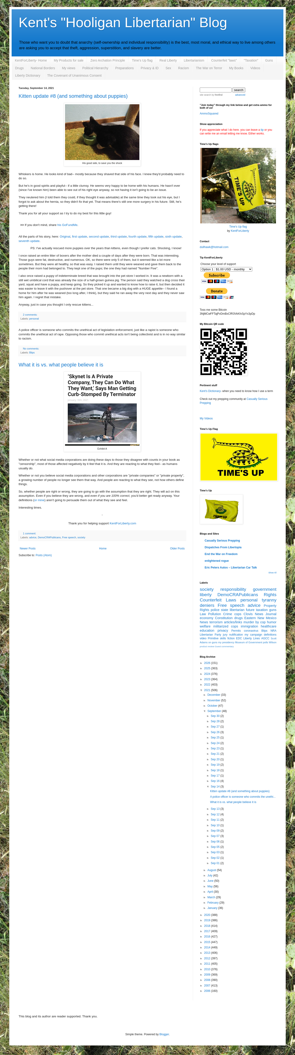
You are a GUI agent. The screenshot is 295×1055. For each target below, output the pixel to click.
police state (219, 610)
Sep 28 (215, 721)
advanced (240, 95)
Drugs (19, 68)
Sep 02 (215, 857)
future (250, 610)
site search (205, 95)
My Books (236, 68)
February (213, 902)
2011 (207, 963)
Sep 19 (215, 764)
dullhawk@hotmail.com (214, 247)
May (210, 886)
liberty (206, 594)
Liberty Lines (251, 638)
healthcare (268, 626)
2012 (207, 958)
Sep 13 (215, 808)
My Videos (206, 418)
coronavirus (251, 630)
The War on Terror (209, 68)
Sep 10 (215, 825)
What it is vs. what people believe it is (61, 365)
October (212, 705)
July (210, 875)
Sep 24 (215, 743)
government (264, 589)
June (210, 880)
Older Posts (177, 548)
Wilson (272, 642)
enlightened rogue (217, 560)
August (212, 870)
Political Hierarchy (95, 68)
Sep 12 (215, 814)
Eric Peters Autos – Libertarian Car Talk (231, 567)
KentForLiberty (240, 230)
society (81, 537)
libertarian (237, 610)
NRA (273, 630)
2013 (207, 952)
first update (79, 236)
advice (32, 537)
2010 (207, 969)
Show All (272, 573)
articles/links (233, 622)
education (207, 630)
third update (119, 236)
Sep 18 (215, 770)
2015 (207, 942)
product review (207, 646)
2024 (207, 674)
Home (103, 548)
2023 (207, 679)
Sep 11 (215, 819)
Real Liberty (168, 60)
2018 (207, 926)
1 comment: (29, 533)
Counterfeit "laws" (224, 60)
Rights (270, 594)
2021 (207, 690)
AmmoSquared (209, 113)
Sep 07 (215, 836)
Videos (255, 68)
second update (99, 236)
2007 (207, 985)
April (210, 891)
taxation (262, 610)
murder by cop (254, 622)
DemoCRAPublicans (49, 537)
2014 (207, 947)
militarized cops (225, 626)
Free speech (69, 537)
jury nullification (233, 634)
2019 (207, 920)
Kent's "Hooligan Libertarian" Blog (123, 22)
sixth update (173, 236)
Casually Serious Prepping (222, 540)
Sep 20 (215, 759)
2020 (207, 915)
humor (271, 622)
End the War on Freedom (221, 554)
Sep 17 (215, 775)
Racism (183, 68)
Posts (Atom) (44, 555)
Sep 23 (215, 748)
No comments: (31, 348)
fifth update (155, 236)
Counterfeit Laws (218, 600)
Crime (227, 614)
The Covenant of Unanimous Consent (74, 75)
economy (206, 618)
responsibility (233, 589)
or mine (39, 500)
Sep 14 (215, 786)
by (216, 95)
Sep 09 (215, 830)
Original (65, 236)
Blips (32, 352)
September (214, 711)
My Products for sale (69, 60)
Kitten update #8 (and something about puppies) (73, 96)
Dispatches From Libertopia (223, 547)
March (211, 897)
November (214, 700)
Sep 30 (215, 716)
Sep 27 (215, 726)
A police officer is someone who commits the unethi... (242, 796)
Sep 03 (215, 852)
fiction (231, 638)
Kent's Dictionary (210, 391)
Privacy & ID (150, 68)
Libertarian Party (210, 634)
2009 (207, 974)
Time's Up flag (142, 60)
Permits (236, 630)
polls (265, 642)
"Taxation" (251, 60)
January (212, 908)
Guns (269, 60)
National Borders (43, 68)
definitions (270, 634)
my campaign (253, 634)
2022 (207, 684)
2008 (207, 980)
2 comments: (30, 314)
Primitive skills (217, 638)
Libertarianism (194, 60)
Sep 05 (215, 847)
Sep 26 (215, 732)
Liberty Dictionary (27, 75)
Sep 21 (215, 753)
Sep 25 (215, 737)
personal (34, 318)
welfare (205, 626)
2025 (207, 668)
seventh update (29, 241)
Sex (168, 68)
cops (237, 614)
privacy (222, 630)
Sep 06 (215, 841)
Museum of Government (248, 642)
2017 (207, 931)
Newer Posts (28, 548)
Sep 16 (215, 781)
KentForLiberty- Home (31, 60)
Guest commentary (224, 646)
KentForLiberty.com (123, 523)
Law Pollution (210, 614)
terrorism (216, 622)
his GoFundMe (67, 225)
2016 (207, 936)
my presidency (226, 642)
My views (68, 68)
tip (262, 129)
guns (272, 610)
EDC (239, 638)
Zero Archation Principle (107, 60)
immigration (249, 626)
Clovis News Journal (260, 614)
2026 (207, 663)
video (203, 638)
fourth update (137, 236)
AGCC (265, 638)
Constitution (224, 618)
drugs (238, 618)
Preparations (124, 68)
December (214, 694)
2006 (207, 991)
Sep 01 (215, 863)
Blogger (164, 1034)
